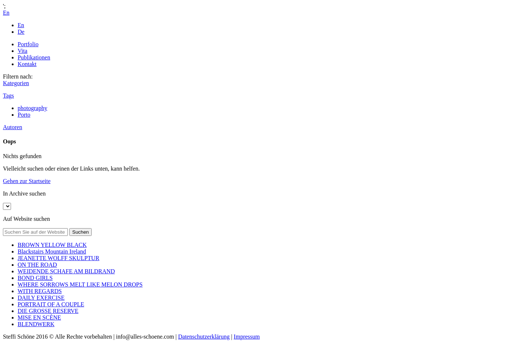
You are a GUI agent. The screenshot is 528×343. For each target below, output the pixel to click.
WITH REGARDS (40, 291)
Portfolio (28, 44)
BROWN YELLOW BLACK (52, 245)
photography (32, 108)
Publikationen (34, 57)
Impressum (247, 336)
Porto (24, 115)
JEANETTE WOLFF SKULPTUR (58, 258)
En (21, 25)
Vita (22, 51)
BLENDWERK (36, 324)
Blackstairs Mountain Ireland (52, 251)
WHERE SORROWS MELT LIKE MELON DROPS (80, 284)
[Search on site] (35, 232)
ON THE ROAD (37, 265)
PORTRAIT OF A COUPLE (51, 304)
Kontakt (27, 64)
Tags (8, 95)
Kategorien (16, 83)
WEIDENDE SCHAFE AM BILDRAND (66, 271)
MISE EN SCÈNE (39, 317)
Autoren (12, 127)
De (21, 32)
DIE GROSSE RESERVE (48, 311)
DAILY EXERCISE (41, 298)
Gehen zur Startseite (27, 181)
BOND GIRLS (35, 278)
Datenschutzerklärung (204, 336)
